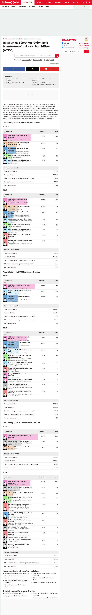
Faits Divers (22, 6)
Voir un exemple (84, 43)
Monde (41, 6)
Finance (58, 2)
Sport (38, 2)
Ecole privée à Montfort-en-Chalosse (16, 596)
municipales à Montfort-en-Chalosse (43, 116)
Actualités (27, 2)
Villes (47, 6)
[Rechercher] (81, 7)
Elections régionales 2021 (14, 39)
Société (13, 6)
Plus (75, 2)
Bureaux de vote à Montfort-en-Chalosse (42, 82)
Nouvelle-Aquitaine (29, 39)
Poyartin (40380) (49, 60)
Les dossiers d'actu (68, 48)
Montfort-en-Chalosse (38, 84)
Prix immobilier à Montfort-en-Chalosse (45, 598)
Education (32, 6)
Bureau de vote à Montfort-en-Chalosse (17, 573)
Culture (48, 2)
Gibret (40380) (37, 60)
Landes (39, 39)
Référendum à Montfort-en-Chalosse (44, 582)
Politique (5, 6)
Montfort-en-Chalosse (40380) (14, 593)
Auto (67, 2)
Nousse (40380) (27, 60)
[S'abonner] (75, 51)
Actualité (65, 43)
